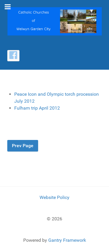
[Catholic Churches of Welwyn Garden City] (54, 21)
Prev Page (22, 145)
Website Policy (54, 197)
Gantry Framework (67, 240)
